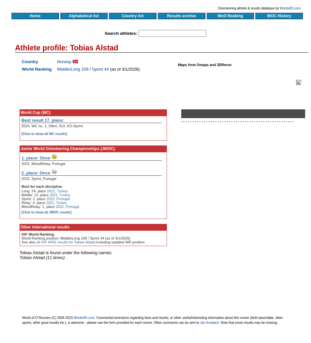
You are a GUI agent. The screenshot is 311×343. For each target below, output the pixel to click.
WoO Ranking (230, 16)
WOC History (279, 16)
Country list (133, 16)
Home (35, 16)
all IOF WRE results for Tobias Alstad (66, 242)
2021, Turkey (57, 191)
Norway (64, 61)
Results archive (181, 16)
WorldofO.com (290, 8)
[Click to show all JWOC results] (46, 212)
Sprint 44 (100, 69)
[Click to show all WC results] (44, 134)
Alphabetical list (84, 16)
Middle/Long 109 (72, 69)
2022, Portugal (58, 199)
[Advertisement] (224, 186)
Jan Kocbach (209, 322)
